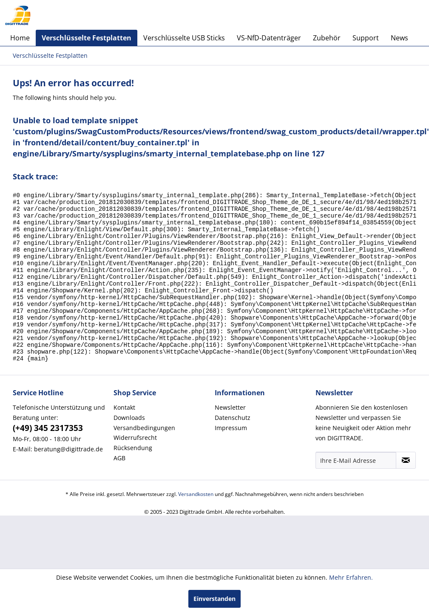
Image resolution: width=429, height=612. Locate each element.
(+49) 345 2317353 (48, 459)
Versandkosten (195, 526)
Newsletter (230, 439)
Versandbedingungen (144, 460)
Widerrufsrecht (135, 469)
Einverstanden (214, 599)
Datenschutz (232, 449)
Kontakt (124, 439)
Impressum (231, 460)
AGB (119, 490)
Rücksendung (133, 480)
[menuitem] (20, 38)
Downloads (129, 449)
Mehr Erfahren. (351, 577)
